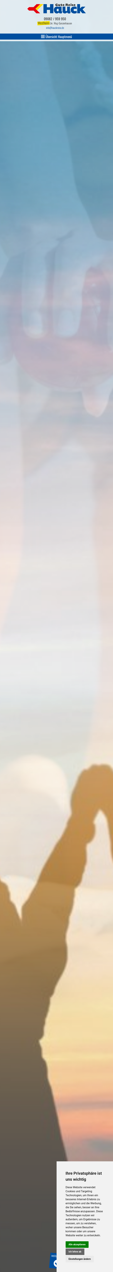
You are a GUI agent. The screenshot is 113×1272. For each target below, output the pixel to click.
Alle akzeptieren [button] (77, 1244)
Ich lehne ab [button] (75, 1251)
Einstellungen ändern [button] (80, 1259)
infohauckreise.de (55, 28)
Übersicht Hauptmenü (56, 36)
